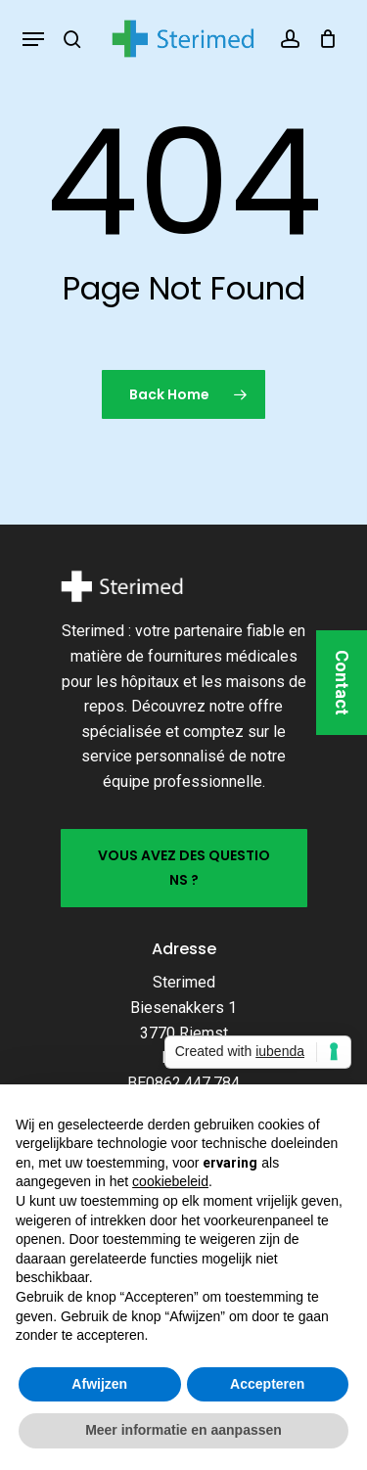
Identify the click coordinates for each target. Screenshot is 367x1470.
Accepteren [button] (267, 1384)
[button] (33, 39)
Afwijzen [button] (99, 1384)
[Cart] (323, 39)
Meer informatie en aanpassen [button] (183, 1430)
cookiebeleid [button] (170, 1181)
